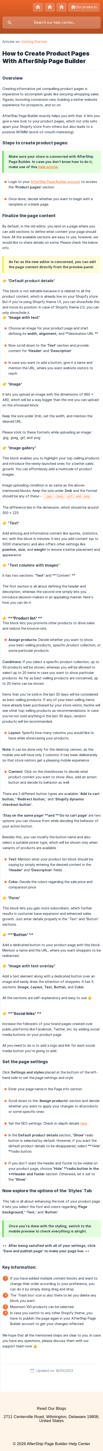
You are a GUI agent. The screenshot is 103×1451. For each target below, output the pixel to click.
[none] (38, 7)
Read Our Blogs (51, 1408)
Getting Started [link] (34, 42)
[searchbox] (51, 22)
